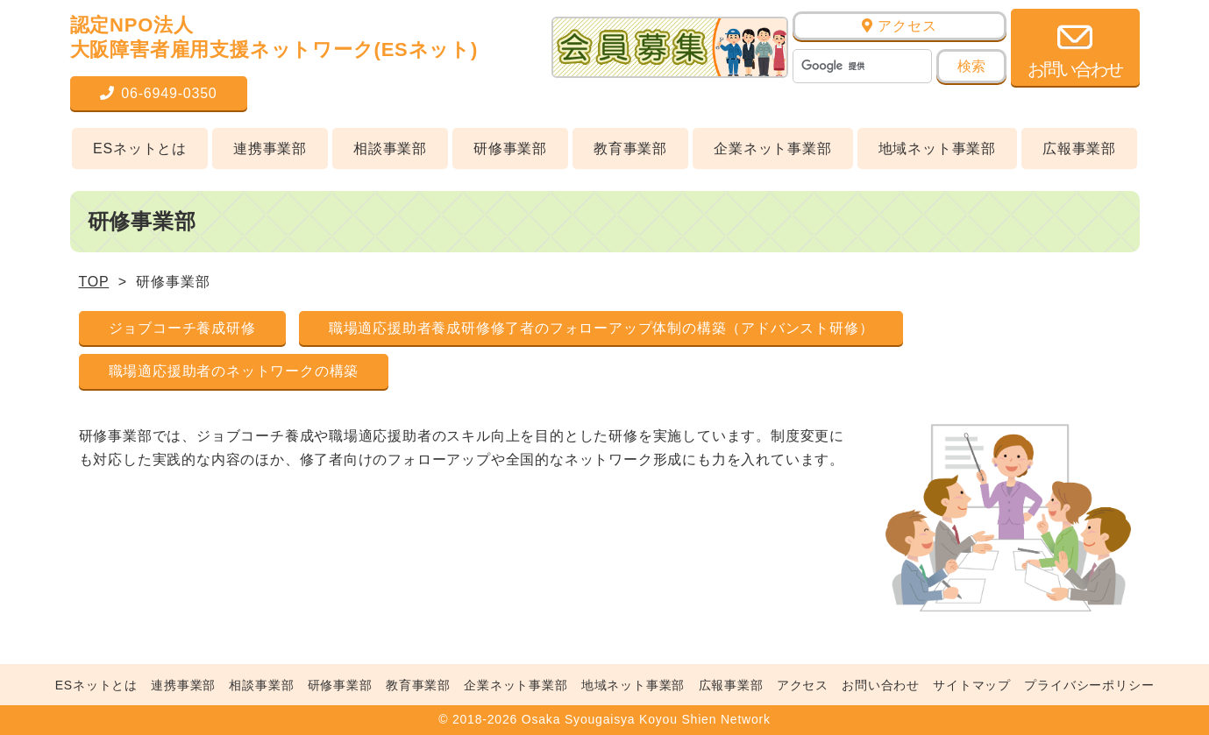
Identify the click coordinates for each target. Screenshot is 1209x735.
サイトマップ (972, 685)
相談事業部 (390, 148)
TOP (94, 281)
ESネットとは (140, 148)
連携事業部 (270, 148)
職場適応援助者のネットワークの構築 (234, 371)
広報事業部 (1079, 148)
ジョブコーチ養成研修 (182, 328)
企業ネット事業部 (772, 148)
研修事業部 (510, 148)
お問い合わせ (881, 685)
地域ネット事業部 (937, 148)
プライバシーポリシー (1089, 685)
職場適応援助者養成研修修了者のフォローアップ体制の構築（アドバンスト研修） (601, 328)
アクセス (899, 25)
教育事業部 (630, 148)
